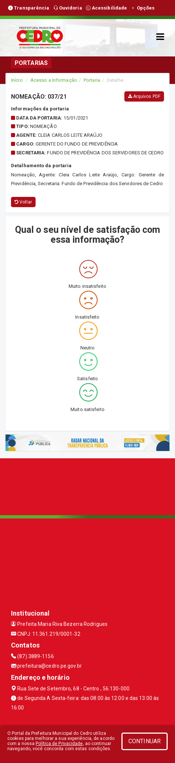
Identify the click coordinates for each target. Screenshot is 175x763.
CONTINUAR (144, 741)
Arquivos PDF (144, 96)
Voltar (23, 202)
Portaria (92, 80)
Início (17, 80)
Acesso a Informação (53, 80)
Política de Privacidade (59, 743)
